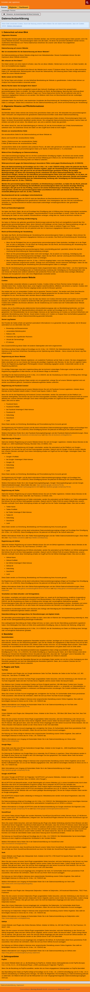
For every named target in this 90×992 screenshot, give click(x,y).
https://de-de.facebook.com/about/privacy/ (27, 435)
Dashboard (23, 7)
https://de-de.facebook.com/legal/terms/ (58, 435)
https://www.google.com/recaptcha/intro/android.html (50, 809)
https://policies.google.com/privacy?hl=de (57, 487)
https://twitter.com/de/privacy (37, 538)
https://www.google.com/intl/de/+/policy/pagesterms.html (20, 487)
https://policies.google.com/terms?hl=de (50, 485)
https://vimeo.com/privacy (10, 741)
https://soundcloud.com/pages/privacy (14, 843)
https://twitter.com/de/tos (17, 538)
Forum (4, 7)
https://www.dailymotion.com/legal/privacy (16, 918)
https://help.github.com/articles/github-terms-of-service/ (31, 588)
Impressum (20, 985)
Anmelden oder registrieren (10, 2)
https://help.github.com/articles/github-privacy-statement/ (21, 953)
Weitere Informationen (14, 26)
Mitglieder (13, 7)
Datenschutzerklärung (8, 985)
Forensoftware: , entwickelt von (45, 989)
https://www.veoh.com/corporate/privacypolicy (17, 883)
